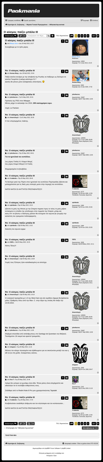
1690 (82, 205)
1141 (82, 386)
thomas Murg (76, 82)
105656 (83, 138)
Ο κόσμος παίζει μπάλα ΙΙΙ (21, 31)
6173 (82, 192)
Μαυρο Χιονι (76, 56)
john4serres (76, 94)
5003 (82, 85)
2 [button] (78, 36)
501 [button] (93, 36)
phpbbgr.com (60, 453)
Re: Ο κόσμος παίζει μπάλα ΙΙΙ (20, 70)
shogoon (75, 365)
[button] (71, 35)
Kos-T (74, 383)
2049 (82, 367)
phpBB (47, 448)
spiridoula (75, 202)
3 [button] (81, 36)
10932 (83, 61)
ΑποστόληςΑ (76, 135)
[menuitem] (28, 20)
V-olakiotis (75, 189)
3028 (82, 242)
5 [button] (87, 36)
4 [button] (84, 36)
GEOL (74, 239)
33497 (83, 97)
